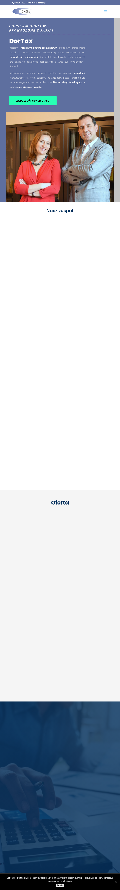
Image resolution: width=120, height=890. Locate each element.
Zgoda (60, 885)
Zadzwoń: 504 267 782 (33, 101)
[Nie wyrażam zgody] (116, 882)
